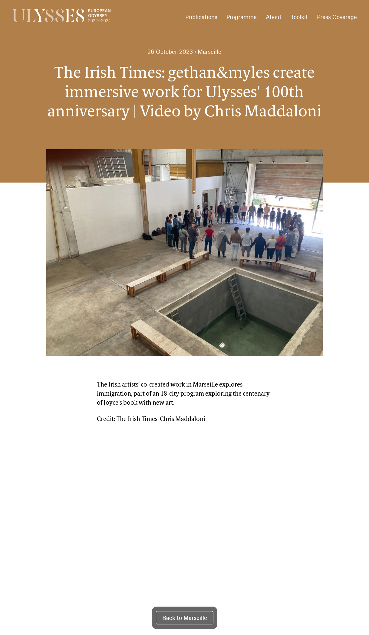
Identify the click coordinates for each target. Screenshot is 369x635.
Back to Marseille (184, 617)
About (274, 16)
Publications (201, 16)
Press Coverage (337, 16)
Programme (241, 16)
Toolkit (299, 16)
